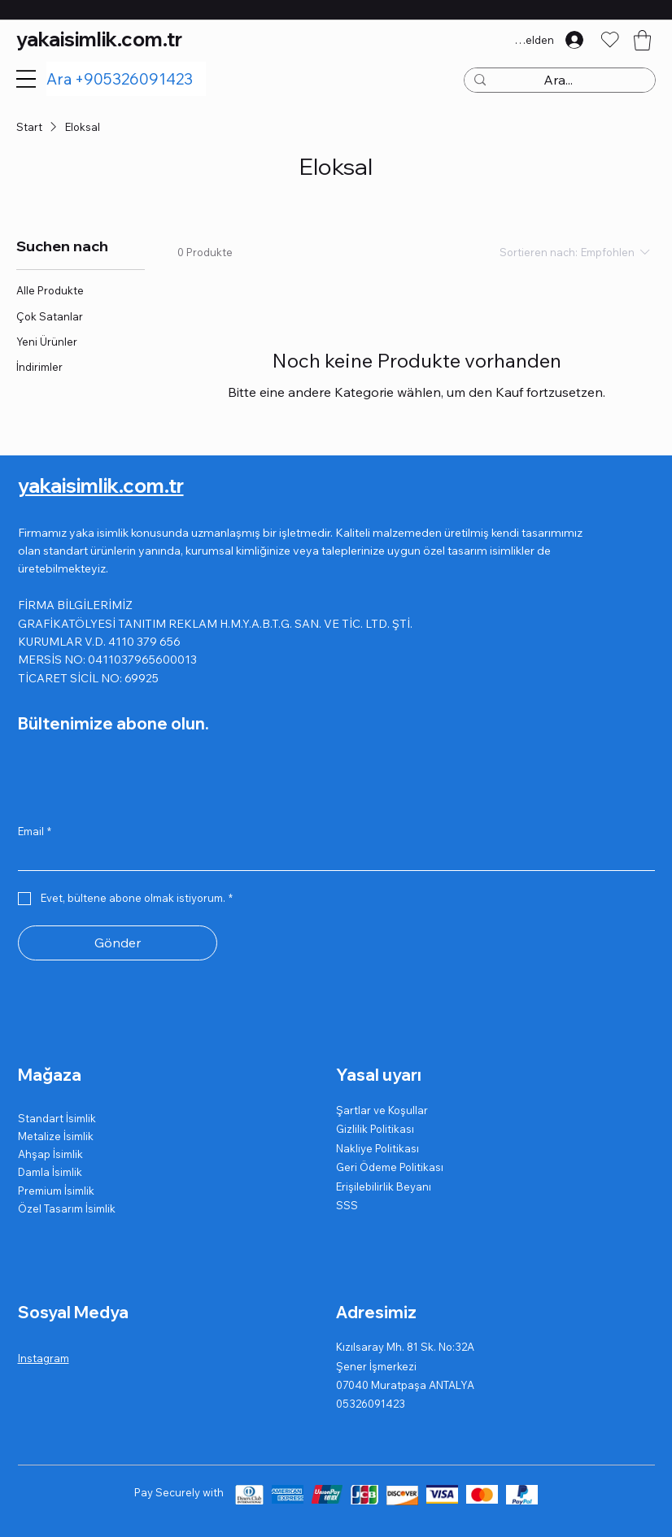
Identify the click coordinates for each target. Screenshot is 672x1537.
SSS (347, 1205)
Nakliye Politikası (377, 1148)
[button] (642, 40)
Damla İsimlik (50, 1171)
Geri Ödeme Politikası (389, 1166)
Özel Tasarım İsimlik (67, 1208)
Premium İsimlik (56, 1190)
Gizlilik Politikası (375, 1128)
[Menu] (26, 79)
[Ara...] (558, 80)
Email (34, 831)
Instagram (43, 1358)
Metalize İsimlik (56, 1136)
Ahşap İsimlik (50, 1153)
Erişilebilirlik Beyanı (383, 1186)
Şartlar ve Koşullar (382, 1110)
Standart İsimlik (57, 1118)
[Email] (331, 857)
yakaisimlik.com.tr (99, 39)
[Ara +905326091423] (126, 79)
